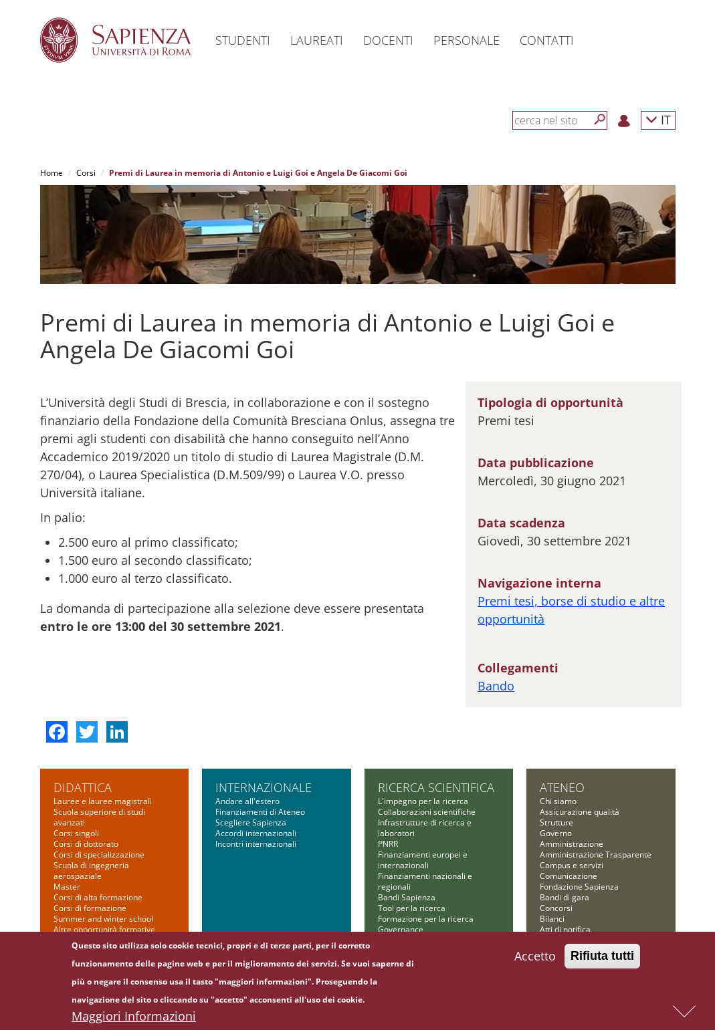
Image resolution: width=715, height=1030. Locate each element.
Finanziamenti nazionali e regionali (425, 881)
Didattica (83, 787)
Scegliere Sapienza (250, 822)
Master (67, 886)
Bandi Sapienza (406, 897)
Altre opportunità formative (104, 929)
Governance (400, 929)
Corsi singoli (76, 833)
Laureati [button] (316, 40)
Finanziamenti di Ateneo (260, 811)
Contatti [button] (547, 40)
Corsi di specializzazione (99, 854)
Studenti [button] (242, 40)
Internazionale (263, 787)
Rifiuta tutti (602, 956)
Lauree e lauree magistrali (103, 801)
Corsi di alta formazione (98, 897)
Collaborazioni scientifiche (427, 811)
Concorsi (556, 908)
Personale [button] (466, 40)
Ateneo (562, 787)
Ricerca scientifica (436, 787)
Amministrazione (571, 844)
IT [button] (658, 119)
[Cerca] (600, 119)
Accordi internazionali (255, 833)
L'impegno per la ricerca (423, 801)
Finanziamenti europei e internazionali (423, 860)
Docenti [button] (388, 40)
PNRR (388, 844)
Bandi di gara (564, 897)
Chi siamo (558, 801)
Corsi (86, 172)
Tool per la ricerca (411, 908)
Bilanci (552, 918)
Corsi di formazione (90, 908)
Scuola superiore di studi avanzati (99, 817)
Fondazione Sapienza (579, 886)
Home (51, 172)
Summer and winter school (103, 918)
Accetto (535, 956)
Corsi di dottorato (86, 844)
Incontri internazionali (255, 844)
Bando (496, 686)
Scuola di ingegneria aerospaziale (91, 871)
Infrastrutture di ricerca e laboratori (425, 828)
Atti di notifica (565, 929)
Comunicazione (568, 876)
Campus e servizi (571, 865)
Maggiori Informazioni (134, 1017)
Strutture (556, 822)
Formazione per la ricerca (426, 918)
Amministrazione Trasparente (595, 854)
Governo (556, 833)
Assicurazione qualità (579, 811)
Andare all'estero (247, 801)
